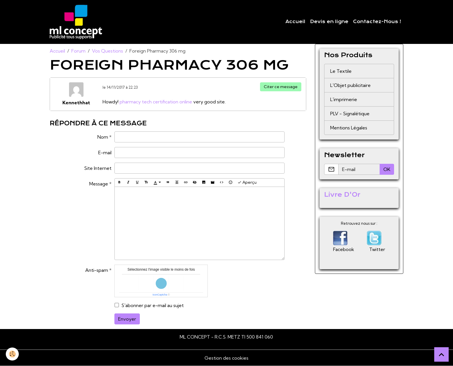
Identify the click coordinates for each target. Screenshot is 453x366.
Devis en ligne (329, 21)
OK (386, 169)
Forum (78, 51)
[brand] (77, 22)
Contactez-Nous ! (377, 21)
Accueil (295, 21)
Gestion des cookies (226, 358)
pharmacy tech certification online (156, 102)
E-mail (105, 152)
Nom (102, 137)
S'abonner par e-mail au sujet (152, 305)
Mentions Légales (348, 128)
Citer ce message (281, 86)
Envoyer (127, 319)
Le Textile (341, 71)
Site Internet (98, 168)
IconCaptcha (160, 294)
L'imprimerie (343, 99)
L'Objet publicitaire (350, 85)
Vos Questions (107, 51)
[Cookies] (12, 354)
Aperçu (247, 182)
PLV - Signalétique (350, 113)
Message (98, 184)
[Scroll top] (441, 354)
